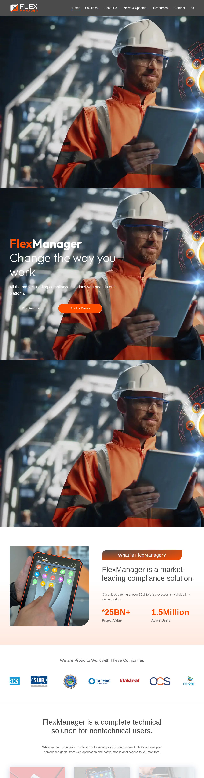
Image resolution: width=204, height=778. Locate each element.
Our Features (31, 317)
